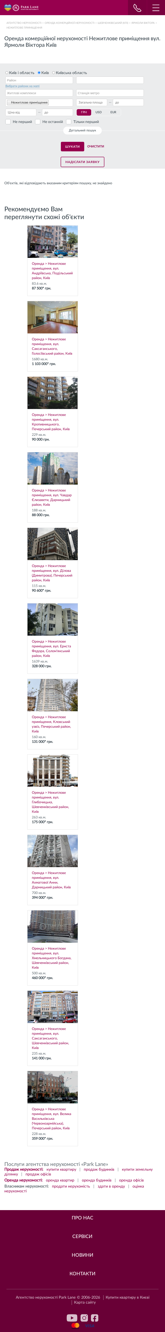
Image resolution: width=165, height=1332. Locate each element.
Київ (45, 73)
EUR (113, 112)
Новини (82, 1255)
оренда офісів (131, 1180)
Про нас (82, 1218)
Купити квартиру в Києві (127, 1298)
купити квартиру (61, 1170)
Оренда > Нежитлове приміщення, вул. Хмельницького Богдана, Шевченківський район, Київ (52, 939)
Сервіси (82, 1236)
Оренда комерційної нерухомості (69, 23)
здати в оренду (111, 1186)
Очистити (95, 146)
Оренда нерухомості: (23, 1180)
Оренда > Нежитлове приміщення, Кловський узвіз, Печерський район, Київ (52, 706)
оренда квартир (60, 1180)
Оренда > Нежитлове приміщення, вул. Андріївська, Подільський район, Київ (52, 253)
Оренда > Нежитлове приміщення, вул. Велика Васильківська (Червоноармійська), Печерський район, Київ (52, 1100)
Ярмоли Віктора (143, 23)
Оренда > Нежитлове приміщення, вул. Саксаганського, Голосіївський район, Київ (52, 328)
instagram (84, 1318)
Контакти (82, 1273)
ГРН (84, 112)
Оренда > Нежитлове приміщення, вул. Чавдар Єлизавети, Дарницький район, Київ (52, 479)
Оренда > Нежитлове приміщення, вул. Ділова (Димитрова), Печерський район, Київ (52, 555)
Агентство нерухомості (23, 23)
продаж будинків (99, 1170)
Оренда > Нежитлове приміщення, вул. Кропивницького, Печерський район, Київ (52, 404)
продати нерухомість (71, 1186)
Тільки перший (86, 122)
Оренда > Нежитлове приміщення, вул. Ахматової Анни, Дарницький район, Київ (52, 862)
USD (98, 112)
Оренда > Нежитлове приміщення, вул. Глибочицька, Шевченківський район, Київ (52, 784)
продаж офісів (38, 1174)
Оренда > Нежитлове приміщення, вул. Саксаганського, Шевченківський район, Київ (52, 1020)
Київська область (71, 73)
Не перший (22, 122)
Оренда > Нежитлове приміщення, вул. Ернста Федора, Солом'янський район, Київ (52, 630)
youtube (72, 1318)
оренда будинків (97, 1180)
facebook (94, 1318)
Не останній (52, 122)
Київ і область (21, 73)
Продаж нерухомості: (23, 1170)
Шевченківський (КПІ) (113, 23)
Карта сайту (85, 1303)
